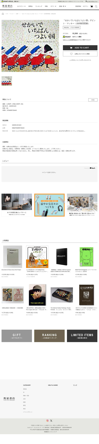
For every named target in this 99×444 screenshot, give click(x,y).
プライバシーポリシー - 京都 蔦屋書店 (58, 418)
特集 (46, 6)
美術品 (25, 389)
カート (92, 8)
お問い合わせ (51, 395)
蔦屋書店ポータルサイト (79, 389)
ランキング (38, 6)
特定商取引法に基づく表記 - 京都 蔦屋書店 (59, 412)
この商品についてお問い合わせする (80, 60)
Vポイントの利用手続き (70, 40)
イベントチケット (27, 412)
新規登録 (78, 6)
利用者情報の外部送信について (56, 421)
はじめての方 (51, 389)
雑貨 (24, 402)
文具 (24, 399)
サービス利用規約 (52, 399)
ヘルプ (50, 392)
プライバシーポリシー (54, 415)
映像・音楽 (26, 395)
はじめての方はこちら (92, 1)
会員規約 (50, 405)
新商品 (30, 6)
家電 (24, 405)
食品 (24, 408)
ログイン (85, 6)
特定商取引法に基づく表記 (55, 408)
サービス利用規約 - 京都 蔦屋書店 (57, 402)
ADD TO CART (81, 48)
